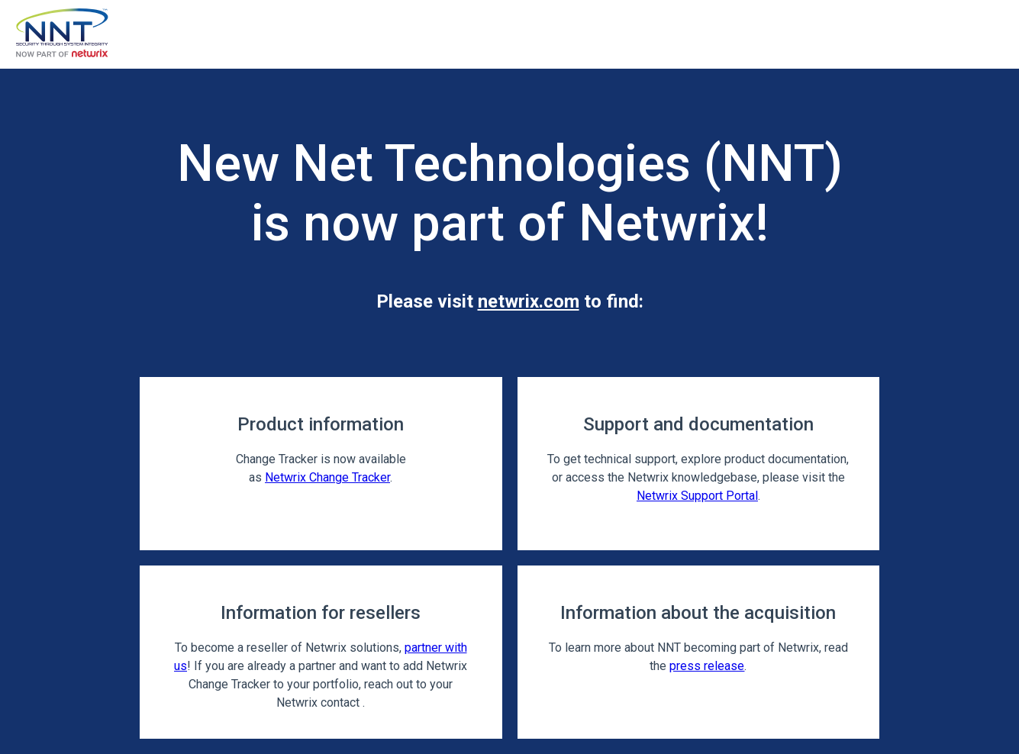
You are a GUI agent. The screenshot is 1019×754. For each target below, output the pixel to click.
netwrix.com (528, 301)
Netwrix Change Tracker (327, 477)
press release (706, 666)
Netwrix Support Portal (697, 495)
